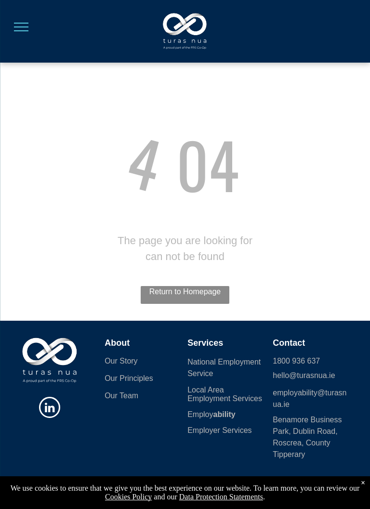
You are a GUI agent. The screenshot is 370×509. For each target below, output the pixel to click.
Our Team (121, 396)
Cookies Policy (156, 487)
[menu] (21, 26)
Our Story (121, 361)
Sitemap (121, 487)
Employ (200, 414)
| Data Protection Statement (212, 487)
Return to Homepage (185, 291)
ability (224, 414)
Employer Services (219, 430)
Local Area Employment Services (224, 394)
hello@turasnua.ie (304, 375)
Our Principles (129, 378)
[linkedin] (49, 408)
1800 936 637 (296, 361)
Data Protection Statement (323, 487)
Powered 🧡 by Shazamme (185, 496)
